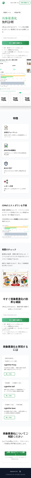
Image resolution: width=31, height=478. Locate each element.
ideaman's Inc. (14, 471)
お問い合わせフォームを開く (15, 453)
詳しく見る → (9, 374)
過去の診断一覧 (14, 2)
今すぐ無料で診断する (15, 43)
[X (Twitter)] (20, 471)
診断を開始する (25, 2)
